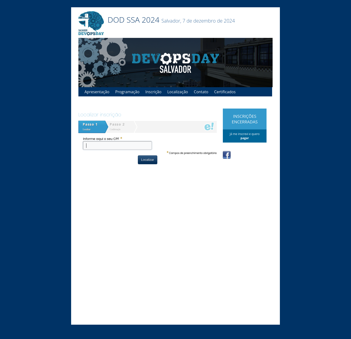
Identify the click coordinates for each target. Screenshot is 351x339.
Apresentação (96, 91)
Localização (177, 91)
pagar (245, 138)
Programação (127, 91)
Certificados (224, 91)
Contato (201, 91)
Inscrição (153, 91)
